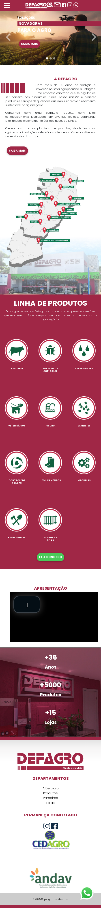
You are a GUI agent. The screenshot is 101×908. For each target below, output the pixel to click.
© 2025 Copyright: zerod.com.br (50, 899)
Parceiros (50, 798)
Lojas (50, 803)
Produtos (50, 793)
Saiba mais (29, 44)
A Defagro (51, 788)
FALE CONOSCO (50, 557)
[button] (7, 35)
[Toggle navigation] (7, 6)
